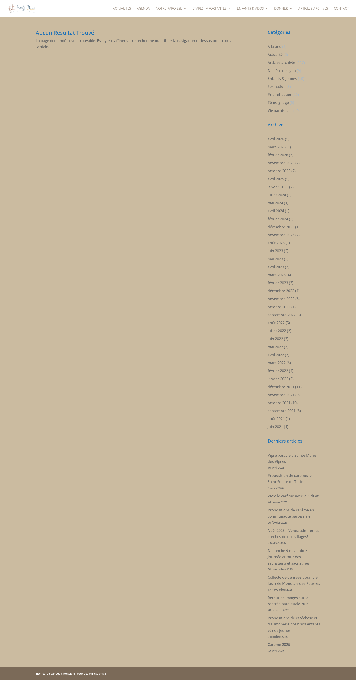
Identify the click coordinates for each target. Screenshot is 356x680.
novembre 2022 (281, 298)
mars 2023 (277, 274)
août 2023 (276, 242)
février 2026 (278, 154)
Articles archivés (313, 8)
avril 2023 (276, 266)
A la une (274, 46)
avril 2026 (276, 139)
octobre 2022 (279, 306)
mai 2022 (275, 346)
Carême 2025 (279, 644)
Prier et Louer (280, 94)
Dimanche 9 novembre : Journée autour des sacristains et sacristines (289, 556)
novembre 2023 (281, 234)
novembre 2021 (281, 394)
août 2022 (276, 322)
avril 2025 (276, 179)
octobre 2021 (279, 402)
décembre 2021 (281, 386)
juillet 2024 (277, 194)
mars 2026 (277, 146)
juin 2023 (275, 250)
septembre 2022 (282, 314)
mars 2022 (277, 362)
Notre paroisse (169, 8)
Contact (341, 8)
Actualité (275, 54)
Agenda (143, 8)
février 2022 (278, 370)
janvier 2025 (278, 186)
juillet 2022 (277, 330)
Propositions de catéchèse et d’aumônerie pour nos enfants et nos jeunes (294, 624)
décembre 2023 (281, 226)
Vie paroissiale (280, 110)
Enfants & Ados (250, 8)
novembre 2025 (281, 162)
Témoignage (278, 102)
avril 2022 (276, 354)
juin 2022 (275, 338)
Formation (277, 86)
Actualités (122, 8)
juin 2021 (275, 426)
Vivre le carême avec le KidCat (293, 495)
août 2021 (276, 418)
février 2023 (278, 282)
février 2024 (278, 219)
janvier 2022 (278, 378)
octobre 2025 (279, 170)
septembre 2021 (282, 410)
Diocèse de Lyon (282, 70)
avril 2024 (276, 210)
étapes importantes (210, 8)
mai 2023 (275, 259)
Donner (281, 8)
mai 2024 (275, 202)
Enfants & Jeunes (282, 78)
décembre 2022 (281, 290)
